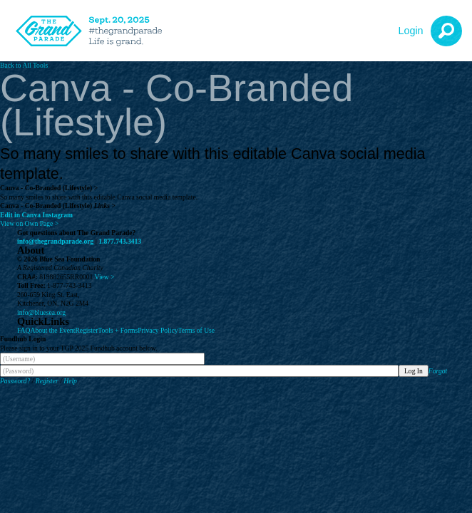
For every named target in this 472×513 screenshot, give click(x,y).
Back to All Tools (24, 65)
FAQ (23, 330)
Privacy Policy (158, 330)
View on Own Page (29, 223)
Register (86, 330)
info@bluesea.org (41, 312)
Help (70, 381)
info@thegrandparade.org (55, 241)
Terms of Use (196, 330)
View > (105, 277)
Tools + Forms (118, 330)
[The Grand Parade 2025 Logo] (93, 31)
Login (410, 30)
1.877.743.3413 (119, 241)
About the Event (52, 330)
